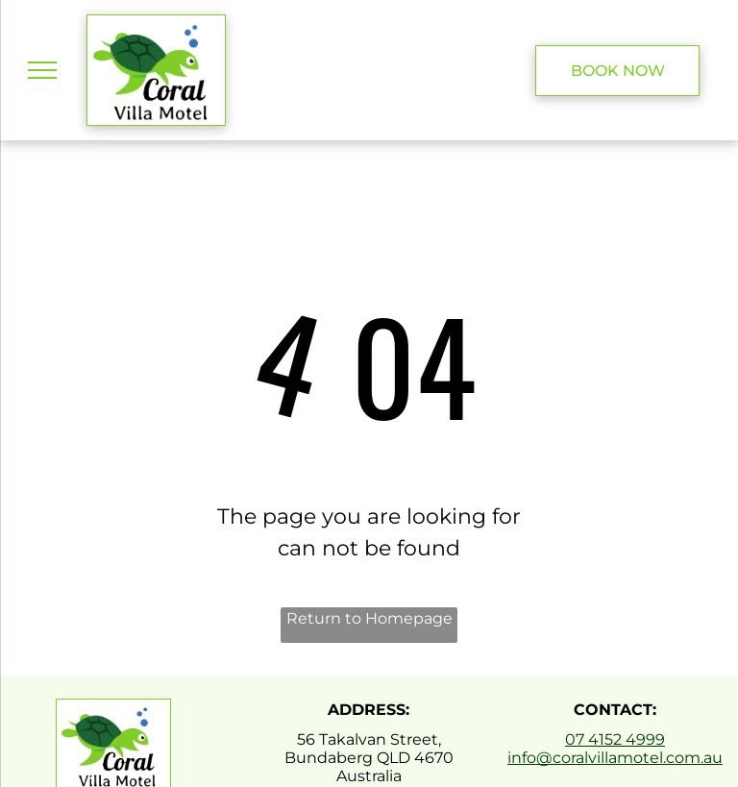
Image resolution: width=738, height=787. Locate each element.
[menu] (42, 70)
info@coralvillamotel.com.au (615, 758)
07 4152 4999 (615, 739)
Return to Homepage (369, 618)
